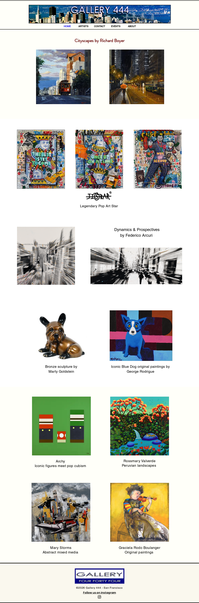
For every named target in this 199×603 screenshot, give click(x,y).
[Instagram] (99, 597)
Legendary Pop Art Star (99, 206)
